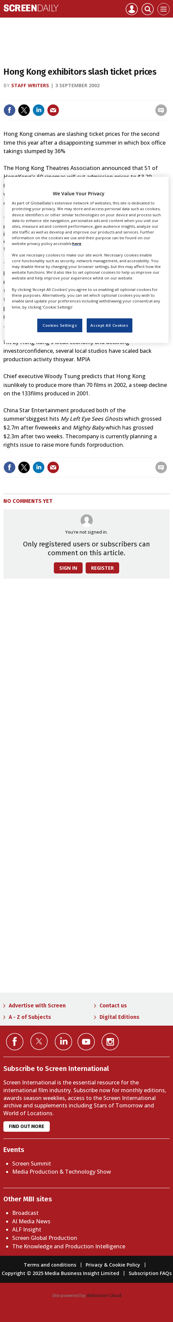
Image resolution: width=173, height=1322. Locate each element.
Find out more (26, 1126)
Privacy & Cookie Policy (113, 1265)
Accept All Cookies (109, 325)
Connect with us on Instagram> (110, 1041)
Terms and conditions (50, 1265)
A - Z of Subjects (30, 1017)
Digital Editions (119, 1017)
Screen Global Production (44, 1238)
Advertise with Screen (37, 1005)
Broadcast (25, 1213)
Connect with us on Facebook (14, 1041)
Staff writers (30, 85)
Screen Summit (31, 1163)
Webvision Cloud (104, 1295)
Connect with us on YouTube (86, 1041)
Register (102, 568)
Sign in (68, 568)
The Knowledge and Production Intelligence (68, 1246)
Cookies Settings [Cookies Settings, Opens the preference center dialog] (60, 325)
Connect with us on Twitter (39, 1041)
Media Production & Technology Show (61, 1171)
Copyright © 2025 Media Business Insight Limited (60, 1273)
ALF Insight (26, 1229)
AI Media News (31, 1221)
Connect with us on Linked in (63, 1041)
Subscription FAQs (150, 1273)
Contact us (113, 1005)
